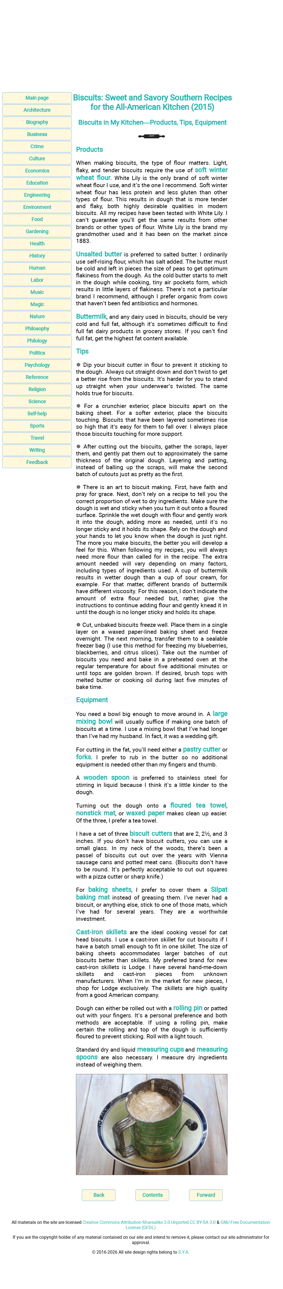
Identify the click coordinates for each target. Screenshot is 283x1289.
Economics (37, 171)
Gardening (37, 231)
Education (37, 183)
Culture (37, 158)
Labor (37, 280)
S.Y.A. (183, 1252)
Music (37, 292)
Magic (37, 304)
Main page (37, 98)
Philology (37, 341)
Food (37, 219)
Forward (206, 1195)
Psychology (37, 365)
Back (98, 1195)
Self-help (37, 414)
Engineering (37, 195)
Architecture (37, 110)
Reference (37, 377)
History (37, 256)
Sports (37, 426)
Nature (37, 316)
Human (37, 268)
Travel (37, 438)
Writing (37, 450)
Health (37, 243)
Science (37, 401)
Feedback (37, 462)
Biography (37, 122)
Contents (152, 1195)
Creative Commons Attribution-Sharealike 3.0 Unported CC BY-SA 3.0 (149, 1222)
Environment (37, 207)
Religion (37, 389)
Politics (37, 353)
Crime (37, 146)
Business (37, 134)
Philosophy (37, 328)
